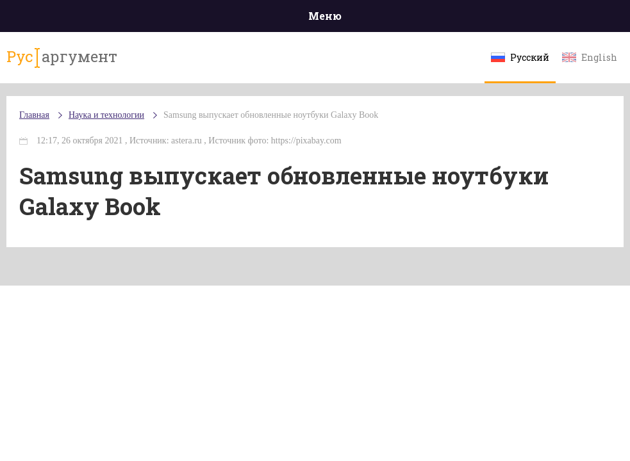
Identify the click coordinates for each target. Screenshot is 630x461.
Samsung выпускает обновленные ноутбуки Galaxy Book (270, 115)
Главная (34, 115)
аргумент (61, 57)
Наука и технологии (106, 115)
